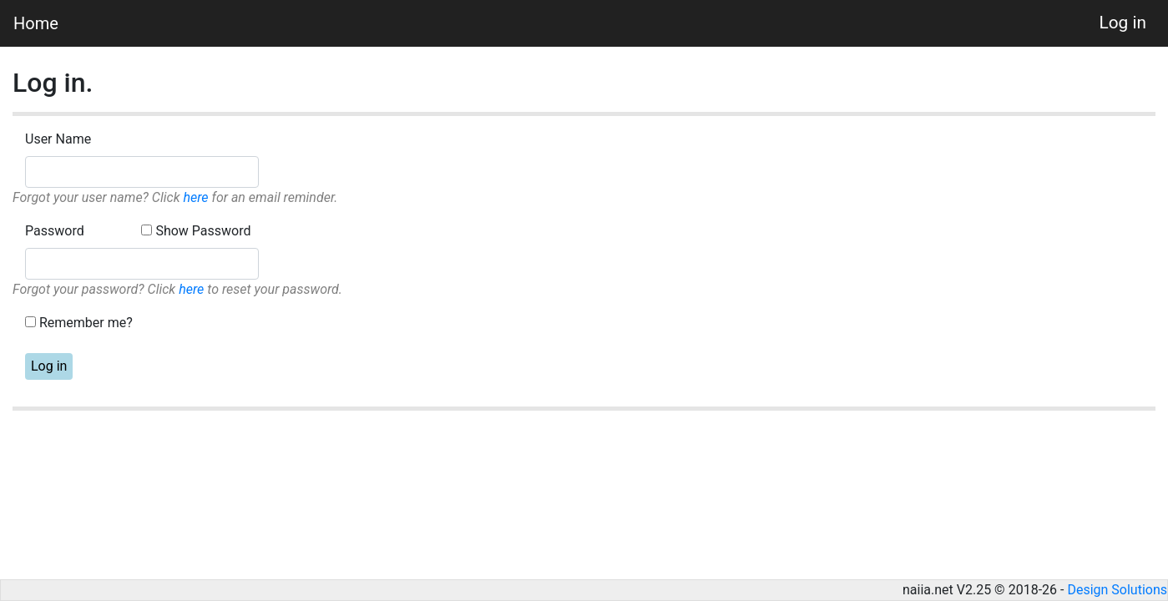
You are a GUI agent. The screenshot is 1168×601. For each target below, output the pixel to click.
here (195, 197)
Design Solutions (1117, 590)
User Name (58, 139)
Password (54, 231)
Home (35, 23)
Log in (1123, 23)
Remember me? (86, 323)
